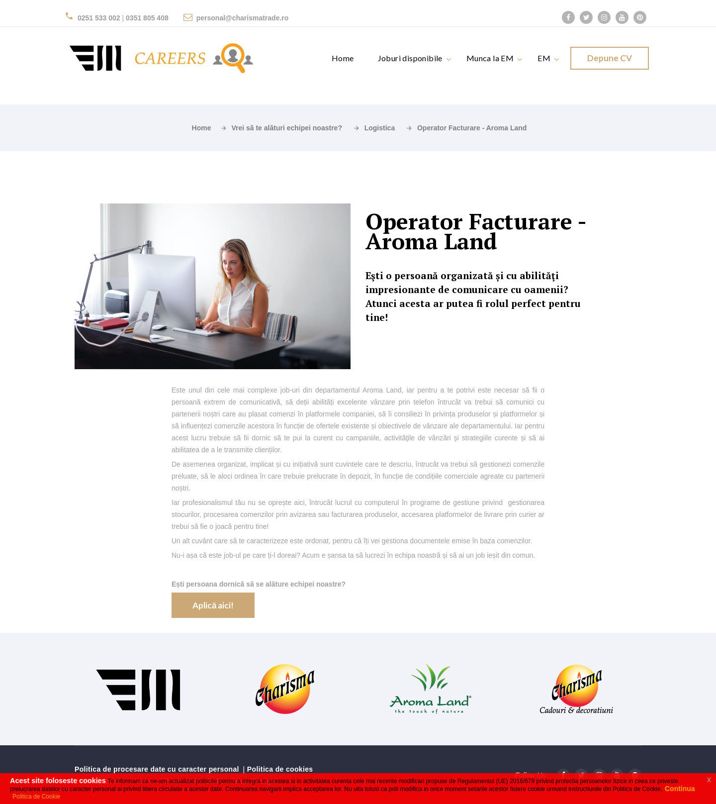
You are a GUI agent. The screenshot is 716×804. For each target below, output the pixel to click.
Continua (680, 789)
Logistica (379, 128)
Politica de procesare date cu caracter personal (157, 769)
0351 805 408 (147, 18)
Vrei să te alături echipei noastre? (286, 128)
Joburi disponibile (410, 58)
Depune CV (609, 58)
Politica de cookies (280, 769)
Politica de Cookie (36, 796)
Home (343, 58)
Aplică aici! (213, 605)
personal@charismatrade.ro (242, 18)
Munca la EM (490, 58)
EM (543, 58)
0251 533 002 (99, 18)
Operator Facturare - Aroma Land (472, 128)
